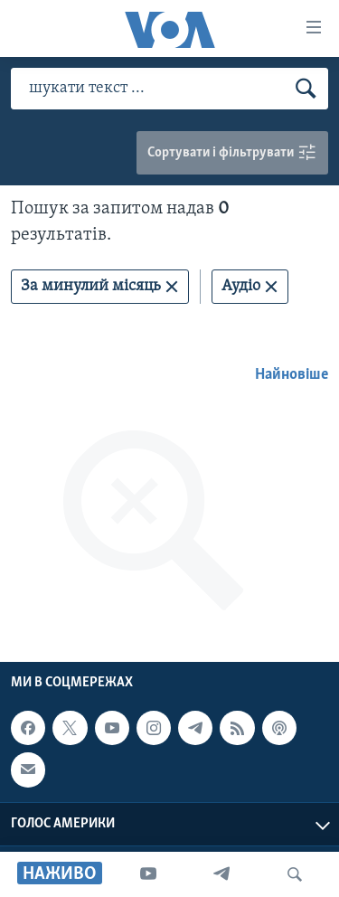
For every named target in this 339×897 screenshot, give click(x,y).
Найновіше (291, 374)
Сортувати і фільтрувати (232, 153)
